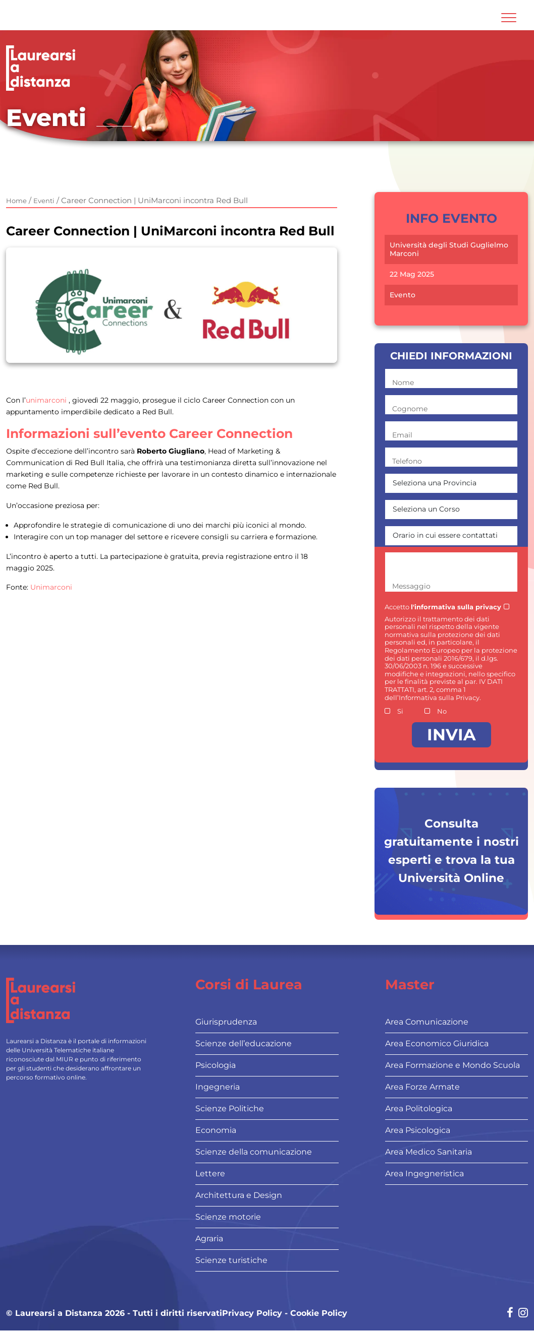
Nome (403, 382)
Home (16, 201)
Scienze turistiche (231, 1260)
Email (402, 434)
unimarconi (46, 400)
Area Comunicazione (426, 1022)
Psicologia (215, 1065)
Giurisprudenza (226, 1022)
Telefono (407, 461)
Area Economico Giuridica (437, 1043)
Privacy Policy (252, 1313)
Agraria (209, 1238)
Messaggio (411, 586)
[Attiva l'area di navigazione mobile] (509, 18)
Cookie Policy (318, 1313)
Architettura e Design (238, 1195)
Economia (215, 1130)
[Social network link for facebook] (510, 1313)
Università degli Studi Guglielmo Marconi (449, 249)
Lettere (210, 1173)
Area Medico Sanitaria (428, 1152)
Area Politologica (418, 1108)
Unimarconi (51, 587)
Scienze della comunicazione (253, 1152)
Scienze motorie (228, 1217)
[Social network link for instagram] (523, 1313)
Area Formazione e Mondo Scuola (452, 1065)
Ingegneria (217, 1087)
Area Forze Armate (422, 1087)
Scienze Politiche (229, 1108)
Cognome (410, 408)
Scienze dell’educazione (243, 1043)
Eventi (44, 201)
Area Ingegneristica (424, 1173)
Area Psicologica (417, 1130)
